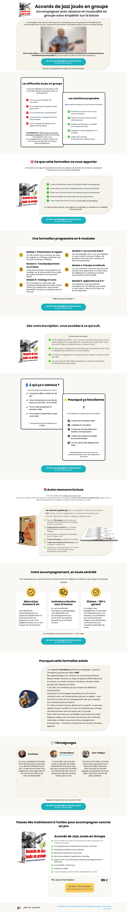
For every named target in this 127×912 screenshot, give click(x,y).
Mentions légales (86, 906)
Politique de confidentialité (68, 906)
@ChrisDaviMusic (66, 755)
